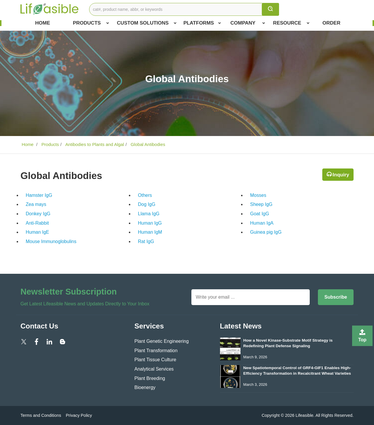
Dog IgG (146, 204)
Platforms (202, 23)
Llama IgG (149, 213)
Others (145, 195)
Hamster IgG (39, 195)
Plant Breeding (149, 378)
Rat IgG (146, 241)
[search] (270, 9)
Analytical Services (154, 369)
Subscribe (335, 297)
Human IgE (37, 232)
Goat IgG (259, 213)
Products (91, 23)
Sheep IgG (261, 204)
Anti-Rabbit (37, 223)
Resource (291, 23)
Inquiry (341, 175)
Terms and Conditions (40, 415)
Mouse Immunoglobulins (51, 241)
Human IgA (261, 223)
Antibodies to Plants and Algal (94, 144)
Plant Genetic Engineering (161, 341)
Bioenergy (144, 387)
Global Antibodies (147, 144)
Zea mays (36, 204)
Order (331, 23)
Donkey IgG (38, 213)
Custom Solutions (146, 23)
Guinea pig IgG (266, 232)
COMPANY (248, 23)
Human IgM (150, 232)
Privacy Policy (79, 415)
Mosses (258, 195)
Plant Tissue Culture (155, 359)
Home (42, 23)
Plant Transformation (156, 350)
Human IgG (150, 223)
